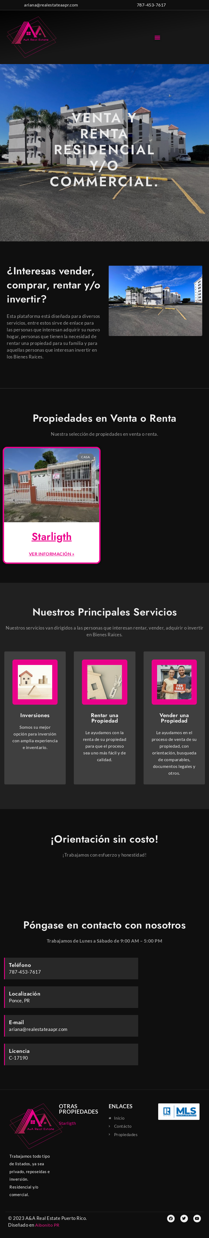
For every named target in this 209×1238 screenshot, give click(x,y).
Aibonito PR (47, 1224)
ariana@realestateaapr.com (51, 4)
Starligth (52, 536)
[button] (157, 37)
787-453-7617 (151, 4)
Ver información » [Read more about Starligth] (52, 553)
